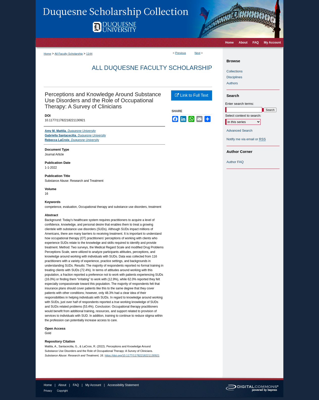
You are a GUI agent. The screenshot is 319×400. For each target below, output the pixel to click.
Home (47, 53)
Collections (234, 71)
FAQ (76, 385)
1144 (89, 53)
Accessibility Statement (123, 385)
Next (197, 52)
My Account (93, 385)
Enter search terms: (239, 104)
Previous (180, 52)
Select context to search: (243, 115)
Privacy (48, 390)
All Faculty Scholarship (69, 53)
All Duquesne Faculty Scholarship (152, 67)
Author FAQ (235, 162)
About (62, 385)
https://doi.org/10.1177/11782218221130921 (132, 355)
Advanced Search (239, 130)
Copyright (62, 390)
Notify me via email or (246, 139)
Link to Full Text (191, 95)
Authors (232, 83)
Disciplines (234, 77)
